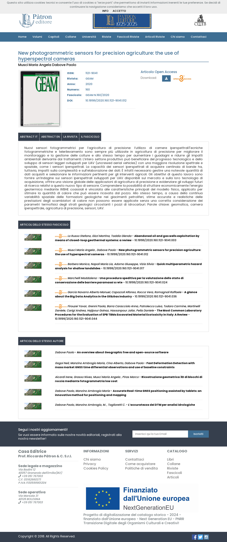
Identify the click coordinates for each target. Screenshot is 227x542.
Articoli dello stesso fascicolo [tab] (44, 224)
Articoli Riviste (155, 37)
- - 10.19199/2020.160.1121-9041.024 (119, 280)
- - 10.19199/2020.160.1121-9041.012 (128, 252)
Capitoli (53, 37)
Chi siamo (178, 37)
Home (22, 37)
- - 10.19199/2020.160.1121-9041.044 (128, 312)
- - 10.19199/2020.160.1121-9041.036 (126, 294)
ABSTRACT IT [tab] (29, 136)
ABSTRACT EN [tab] (50, 136)
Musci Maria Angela (35, 65)
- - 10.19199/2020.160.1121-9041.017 (128, 266)
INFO (105, 11)
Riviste (106, 37)
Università (89, 37)
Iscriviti (198, 434)
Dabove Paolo (65, 65)
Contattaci (198, 37)
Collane (70, 37)
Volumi (37, 37)
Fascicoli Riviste (128, 37)
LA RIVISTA (70, 136)
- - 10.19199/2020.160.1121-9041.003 (127, 238)
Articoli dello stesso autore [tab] (42, 341)
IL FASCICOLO (90, 136)
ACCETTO (119, 11)
